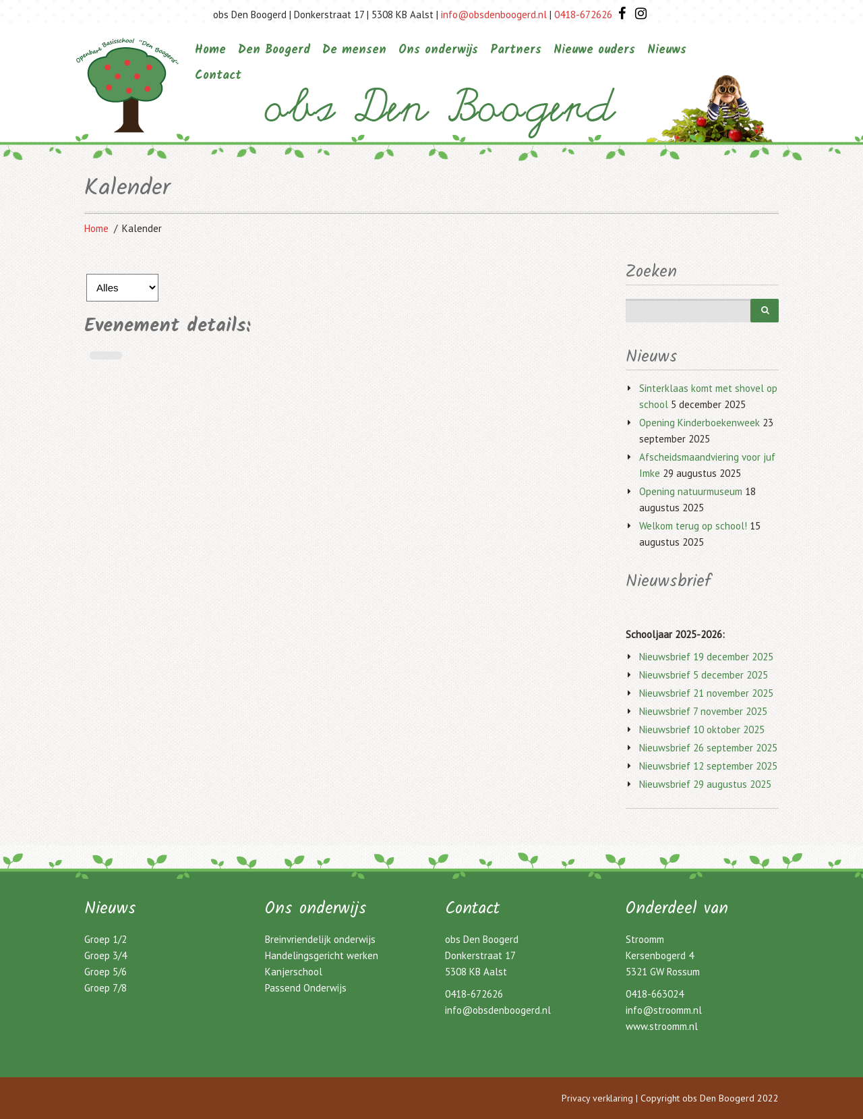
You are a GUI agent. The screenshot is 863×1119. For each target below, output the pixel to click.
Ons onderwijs (438, 50)
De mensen (354, 50)
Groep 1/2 (105, 939)
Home (210, 50)
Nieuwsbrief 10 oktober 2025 (702, 729)
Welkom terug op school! (693, 525)
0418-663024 (655, 993)
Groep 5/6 (105, 971)
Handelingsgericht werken (321, 955)
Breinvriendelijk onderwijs (320, 939)
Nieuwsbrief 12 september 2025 (708, 765)
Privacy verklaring (597, 1098)
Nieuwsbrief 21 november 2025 (706, 693)
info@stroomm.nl (664, 1010)
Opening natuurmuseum (690, 491)
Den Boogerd (274, 50)
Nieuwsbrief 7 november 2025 (703, 711)
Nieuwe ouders (594, 50)
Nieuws (666, 50)
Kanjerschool (293, 971)
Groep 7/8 (105, 987)
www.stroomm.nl (662, 1026)
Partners (515, 50)
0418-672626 (583, 14)
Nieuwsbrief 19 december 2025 (706, 656)
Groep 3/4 (105, 955)
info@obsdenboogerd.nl (494, 14)
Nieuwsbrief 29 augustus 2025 (705, 784)
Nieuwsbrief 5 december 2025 (703, 674)
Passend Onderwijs (306, 987)
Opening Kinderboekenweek (699, 422)
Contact (218, 76)
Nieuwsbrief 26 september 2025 (708, 747)
